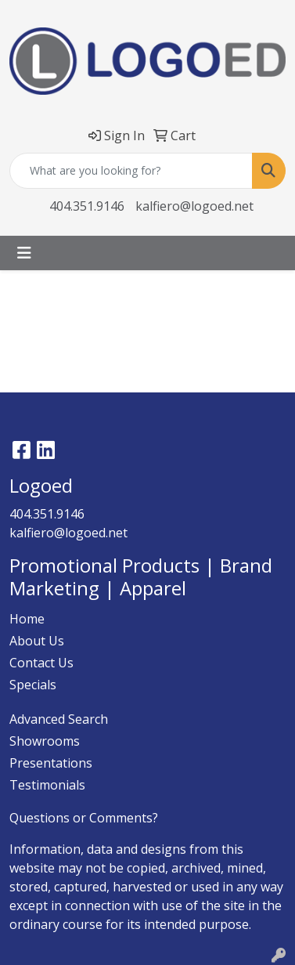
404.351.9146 (86, 206)
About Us (36, 640)
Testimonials (47, 784)
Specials (32, 684)
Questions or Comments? (83, 817)
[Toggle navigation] (24, 253)
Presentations (50, 763)
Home (27, 618)
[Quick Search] (131, 171)
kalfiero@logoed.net (194, 206)
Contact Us (41, 662)
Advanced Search (58, 719)
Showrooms (44, 741)
